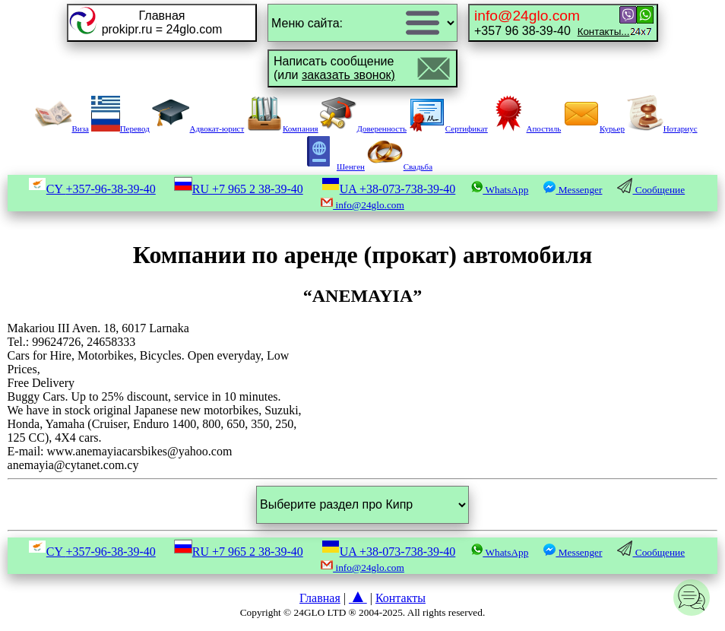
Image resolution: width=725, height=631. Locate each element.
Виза (61, 128)
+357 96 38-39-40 (551, 22)
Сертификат (448, 128)
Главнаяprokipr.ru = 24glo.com (162, 22)
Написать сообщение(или (334, 68)
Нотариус (662, 128)
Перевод (120, 128)
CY (92, 188)
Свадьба (399, 166)
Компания (282, 128)
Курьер (594, 128)
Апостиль (526, 128)
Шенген (332, 166)
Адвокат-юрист (198, 128)
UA (388, 188)
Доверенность (363, 128)
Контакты (400, 597)
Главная (319, 597)
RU (238, 188)
